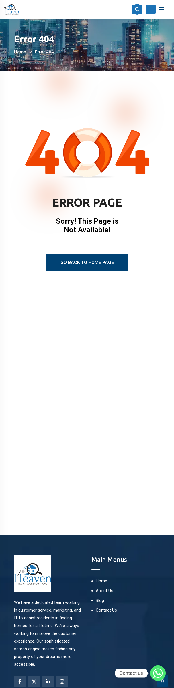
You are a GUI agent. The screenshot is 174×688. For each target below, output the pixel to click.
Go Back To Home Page (87, 262)
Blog (100, 600)
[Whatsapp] (158, 673)
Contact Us (106, 610)
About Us (104, 590)
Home (20, 52)
